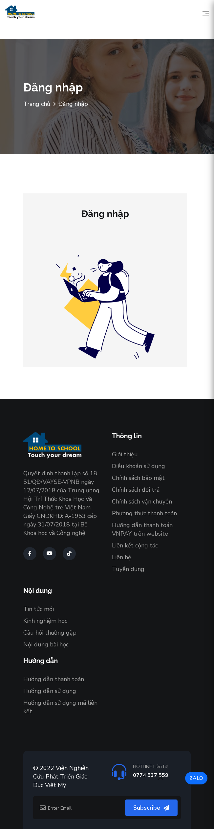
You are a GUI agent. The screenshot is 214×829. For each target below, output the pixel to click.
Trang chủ (36, 104)
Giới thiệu (125, 454)
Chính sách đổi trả (136, 490)
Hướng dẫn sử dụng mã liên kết (60, 707)
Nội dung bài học (46, 644)
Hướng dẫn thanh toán (53, 679)
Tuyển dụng (128, 569)
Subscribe (151, 808)
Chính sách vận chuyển (142, 501)
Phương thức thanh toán (144, 513)
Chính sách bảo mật (138, 478)
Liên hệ (121, 557)
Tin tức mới (38, 609)
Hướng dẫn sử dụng (49, 691)
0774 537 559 (150, 775)
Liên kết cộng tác (135, 545)
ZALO (196, 778)
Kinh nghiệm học (45, 621)
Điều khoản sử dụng (138, 466)
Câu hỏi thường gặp (49, 633)
